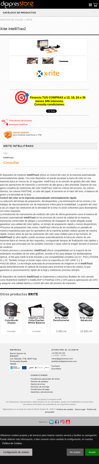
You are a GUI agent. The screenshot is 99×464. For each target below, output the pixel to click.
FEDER (13, 364)
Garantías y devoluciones (42, 392)
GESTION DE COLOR (11, 19)
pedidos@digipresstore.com (64, 361)
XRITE (29, 19)
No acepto (75, 452)
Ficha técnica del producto (20, 120)
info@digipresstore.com (62, 359)
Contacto (55, 366)
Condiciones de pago (40, 389)
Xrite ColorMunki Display (11, 320)
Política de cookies (65, 409)
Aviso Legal (80, 409)
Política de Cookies (12, 443)
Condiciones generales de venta (45, 379)
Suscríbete (56, 369)
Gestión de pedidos (39, 381)
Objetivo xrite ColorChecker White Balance (36, 320)
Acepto (92, 452)
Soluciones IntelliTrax (18, 124)
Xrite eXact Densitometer (61, 319)
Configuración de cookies (16, 452)
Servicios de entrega (40, 387)
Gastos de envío (38, 384)
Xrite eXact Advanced (86, 319)
